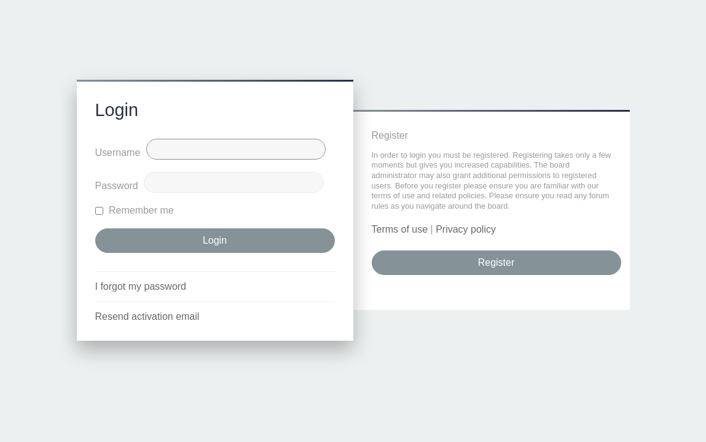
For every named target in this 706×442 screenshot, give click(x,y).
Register (496, 262)
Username (118, 152)
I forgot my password (141, 286)
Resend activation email (147, 316)
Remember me (134, 210)
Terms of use (400, 229)
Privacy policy (466, 229)
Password (116, 185)
